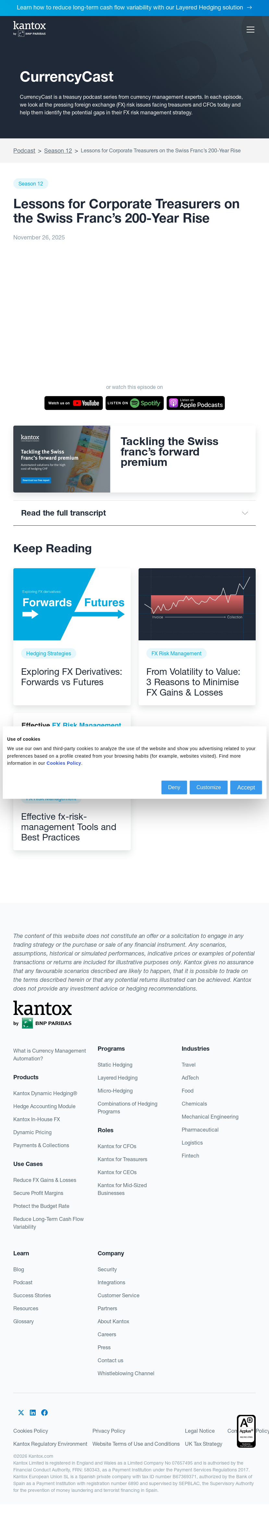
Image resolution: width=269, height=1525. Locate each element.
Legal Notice (200, 1431)
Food (187, 1090)
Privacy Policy (108, 1431)
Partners (107, 1308)
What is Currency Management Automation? (49, 1054)
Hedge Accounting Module (44, 1106)
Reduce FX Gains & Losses (44, 1180)
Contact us (110, 1360)
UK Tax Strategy (203, 1444)
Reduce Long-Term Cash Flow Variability (48, 1223)
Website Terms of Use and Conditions (136, 1444)
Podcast (24, 150)
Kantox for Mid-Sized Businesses (122, 1189)
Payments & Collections (41, 1145)
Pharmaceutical (200, 1129)
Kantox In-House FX (36, 1119)
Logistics (192, 1142)
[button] (249, 29)
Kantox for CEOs (117, 1172)
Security (107, 1269)
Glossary (23, 1321)
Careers (107, 1334)
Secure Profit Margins (38, 1193)
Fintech (190, 1155)
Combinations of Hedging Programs (127, 1107)
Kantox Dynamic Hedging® (45, 1093)
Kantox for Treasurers (122, 1159)
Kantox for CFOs (117, 1146)
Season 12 (58, 150)
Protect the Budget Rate (41, 1206)
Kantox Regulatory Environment (50, 1444)
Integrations (111, 1282)
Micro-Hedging (115, 1090)
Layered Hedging (118, 1077)
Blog (18, 1269)
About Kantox (113, 1321)
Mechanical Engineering (210, 1116)
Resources (25, 1308)
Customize (208, 787)
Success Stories (32, 1295)
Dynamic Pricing (32, 1132)
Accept (246, 787)
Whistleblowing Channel (126, 1373)
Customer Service (119, 1295)
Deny (174, 787)
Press (104, 1347)
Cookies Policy (30, 1431)
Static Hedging (115, 1064)
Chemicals (194, 1103)
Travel (189, 1064)
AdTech (190, 1077)
